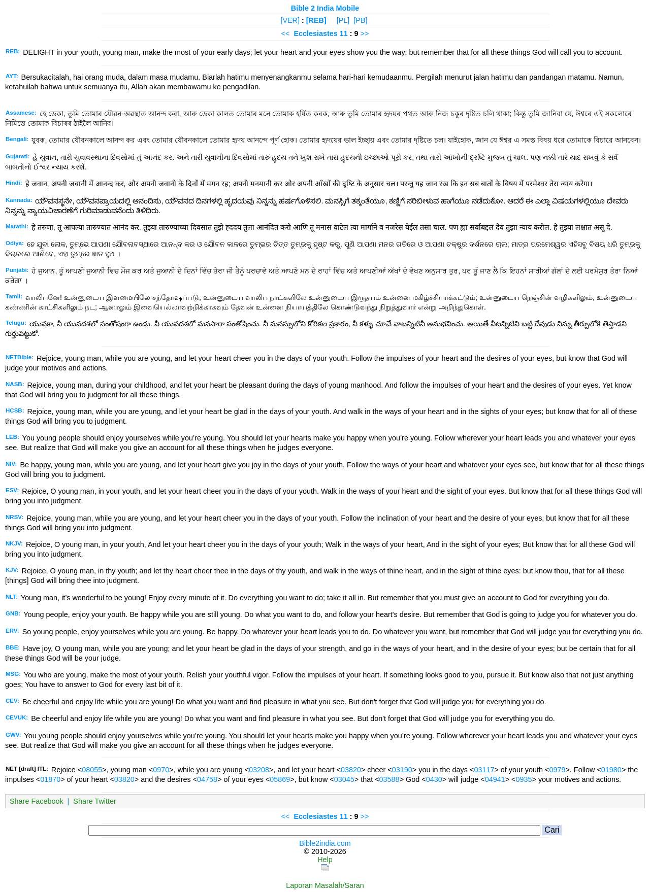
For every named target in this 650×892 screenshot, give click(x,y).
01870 (50, 779)
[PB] (360, 20)
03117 (484, 770)
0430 (434, 779)
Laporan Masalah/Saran (325, 885)
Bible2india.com (325, 843)
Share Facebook (36, 801)
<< (285, 33)
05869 (280, 779)
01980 (611, 770)
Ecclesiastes (315, 33)
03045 (344, 779)
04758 (207, 779)
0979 (557, 770)
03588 (389, 779)
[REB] (316, 20)
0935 (524, 779)
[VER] (290, 20)
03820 (351, 770)
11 (345, 33)
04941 (495, 779)
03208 (259, 770)
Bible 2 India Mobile (325, 8)
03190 (402, 770)
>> (365, 33)
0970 (161, 770)
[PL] (343, 20)
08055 (92, 770)
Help (325, 859)
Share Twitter (94, 801)
